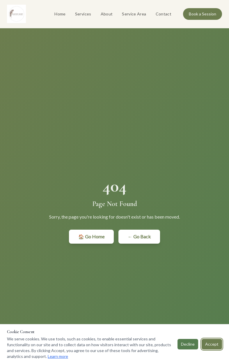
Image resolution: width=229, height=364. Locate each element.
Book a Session (202, 13)
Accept (212, 344)
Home (59, 13)
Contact (163, 13)
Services (83, 13)
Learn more (58, 356)
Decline (188, 344)
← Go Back (139, 236)
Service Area (134, 13)
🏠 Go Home (91, 236)
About (107, 13)
